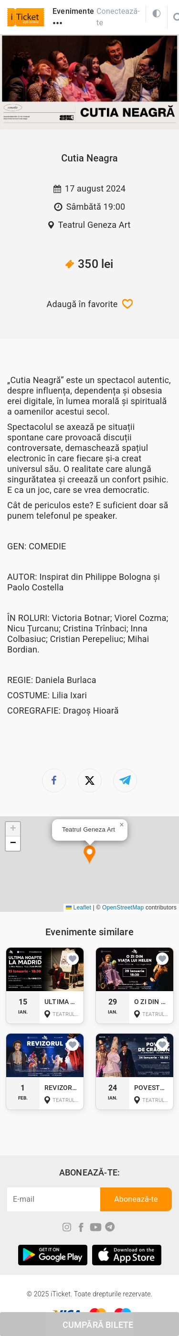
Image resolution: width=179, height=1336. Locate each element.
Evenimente (73, 11)
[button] (89, 855)
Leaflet (78, 907)
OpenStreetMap (123, 907)
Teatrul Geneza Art (94, 225)
